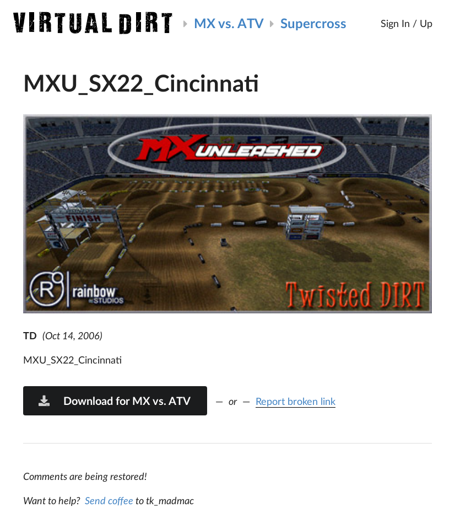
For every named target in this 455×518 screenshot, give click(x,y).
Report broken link (295, 401)
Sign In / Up (406, 23)
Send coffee (109, 500)
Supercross (313, 23)
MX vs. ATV (229, 23)
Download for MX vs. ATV (114, 400)
